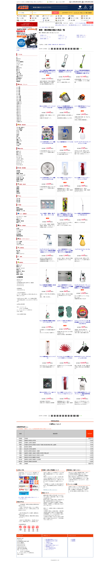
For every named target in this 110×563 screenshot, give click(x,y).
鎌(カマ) (18, 69)
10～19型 (18, 87)
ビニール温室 (19, 241)
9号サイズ (18, 114)
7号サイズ (18, 111)
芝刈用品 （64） (61, 35)
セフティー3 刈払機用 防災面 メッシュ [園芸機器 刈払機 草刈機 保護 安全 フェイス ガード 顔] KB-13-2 (65, 108)
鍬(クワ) (18, 70)
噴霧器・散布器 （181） (81, 35)
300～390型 (18, 99)
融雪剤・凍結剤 (19, 274)
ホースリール (19, 155)
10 (74, 48)
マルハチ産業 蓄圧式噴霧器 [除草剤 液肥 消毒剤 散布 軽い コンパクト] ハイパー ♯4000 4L (47, 72)
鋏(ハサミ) (18, 58)
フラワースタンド (20, 244)
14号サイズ (18, 120)
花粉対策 (90, 12)
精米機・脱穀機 (19, 179)
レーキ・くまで (19, 64)
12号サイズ (18, 117)
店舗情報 (73, 540)
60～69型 (18, 94)
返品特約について (50, 546)
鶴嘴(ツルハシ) (19, 76)
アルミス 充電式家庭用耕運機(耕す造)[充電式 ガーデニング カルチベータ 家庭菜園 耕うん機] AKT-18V (82, 72)
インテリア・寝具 (21, 20)
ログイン (71, 23)
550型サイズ (18, 102)
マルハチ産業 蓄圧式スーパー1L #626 (65, 141)
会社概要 (73, 539)
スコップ (18, 63)
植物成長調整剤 (19, 209)
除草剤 (17, 207)
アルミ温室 (18, 243)
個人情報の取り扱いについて (75, 25)
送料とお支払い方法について (61, 25)
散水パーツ (18, 154)
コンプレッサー (77, 12)
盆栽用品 (18, 81)
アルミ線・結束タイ (20, 127)
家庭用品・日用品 (60, 18)
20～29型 (18, 88)
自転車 (32, 20)
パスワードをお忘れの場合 (80, 23)
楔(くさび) (18, 79)
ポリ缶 (17, 131)
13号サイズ (18, 118)
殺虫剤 (17, 190)
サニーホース (19, 157)
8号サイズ (18, 112)
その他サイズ (19, 121)
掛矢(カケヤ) (19, 67)
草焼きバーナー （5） (62, 38)
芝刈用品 (18, 172)
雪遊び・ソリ (19, 272)
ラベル (17, 133)
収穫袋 (17, 142)
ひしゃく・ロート (20, 161)
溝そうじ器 (18, 73)
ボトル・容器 (19, 130)
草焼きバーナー (19, 181)
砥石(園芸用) (19, 78)
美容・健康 (45, 20)
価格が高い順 (61, 44)
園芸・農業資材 (45, 27)
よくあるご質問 (60, 2)
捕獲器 (17, 191)
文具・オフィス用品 (73, 18)
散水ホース (18, 151)
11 (77, 48)
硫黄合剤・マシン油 (20, 210)
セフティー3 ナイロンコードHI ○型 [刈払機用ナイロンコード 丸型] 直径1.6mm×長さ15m (82, 322)
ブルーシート (19, 218)
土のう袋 (18, 198)
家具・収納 (33, 18)
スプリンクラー (19, 160)
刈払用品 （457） (43, 35)
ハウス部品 (18, 231)
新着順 (49, 44)
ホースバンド (19, 163)
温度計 (17, 134)
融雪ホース (18, 266)
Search (55, 12)
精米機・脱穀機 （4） (44, 38)
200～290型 (18, 97)
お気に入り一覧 (58, 23)
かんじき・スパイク (20, 268)
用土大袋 (18, 201)
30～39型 (18, 90)
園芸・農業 (58, 16)
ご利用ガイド (51, 2)
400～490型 (18, 100)
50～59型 (18, 93)
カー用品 (45, 18)
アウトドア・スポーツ (47, 16)
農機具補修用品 (19, 235)
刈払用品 (18, 170)
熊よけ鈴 (18, 250)
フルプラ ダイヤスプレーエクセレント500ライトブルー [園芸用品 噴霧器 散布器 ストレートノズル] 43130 (48, 251)
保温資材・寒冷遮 (20, 221)
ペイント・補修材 (34, 16)
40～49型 (18, 91)
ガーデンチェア (19, 229)
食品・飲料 (84, 16)
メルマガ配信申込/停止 (51, 548)
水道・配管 (71, 20)
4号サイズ (18, 106)
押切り (17, 66)
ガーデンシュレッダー (21, 175)
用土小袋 (18, 200)
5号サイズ (18, 108)
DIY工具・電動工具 (22, 16)
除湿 (86, 12)
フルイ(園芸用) (19, 129)
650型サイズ (18, 103)
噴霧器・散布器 (19, 173)
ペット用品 (20, 18)
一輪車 (17, 259)
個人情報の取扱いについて (51, 539)
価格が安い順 (55, 44)
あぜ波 (17, 228)
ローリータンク (19, 164)
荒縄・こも (18, 139)
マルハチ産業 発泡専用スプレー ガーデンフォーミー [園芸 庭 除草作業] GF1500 (82, 394)
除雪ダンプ (18, 269)
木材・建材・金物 (85, 18)
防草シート (18, 222)
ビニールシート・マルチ (21, 216)
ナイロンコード (19, 176)
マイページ (65, 23)
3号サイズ (18, 105)
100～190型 (18, 96)
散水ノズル (18, 152)
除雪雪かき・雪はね (20, 271)
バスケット (18, 232)
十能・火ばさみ (19, 75)
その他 (17, 145)
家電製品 (71, 16)
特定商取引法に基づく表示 (87, 25)
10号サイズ (18, 115)
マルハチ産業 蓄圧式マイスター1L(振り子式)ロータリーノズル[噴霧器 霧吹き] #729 (65, 286)
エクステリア (85, 20)
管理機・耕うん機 (20, 178)
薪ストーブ (83, 12)
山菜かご (18, 252)
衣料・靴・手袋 (59, 20)
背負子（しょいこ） (20, 253)
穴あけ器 (18, 72)
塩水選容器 (18, 234)
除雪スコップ (19, 265)
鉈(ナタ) (18, 60)
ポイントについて (50, 549)
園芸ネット (18, 219)
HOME (40, 27)
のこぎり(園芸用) (19, 61)
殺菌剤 (17, 188)
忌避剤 (17, 187)
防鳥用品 (18, 193)
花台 (17, 136)
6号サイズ (18, 109)
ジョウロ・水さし (20, 158)
